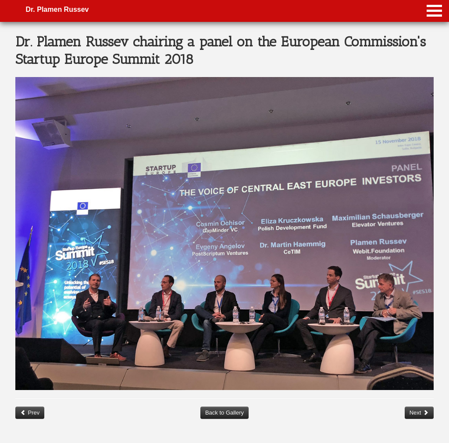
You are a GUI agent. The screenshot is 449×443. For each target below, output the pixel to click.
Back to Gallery (224, 412)
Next (419, 412)
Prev (29, 412)
